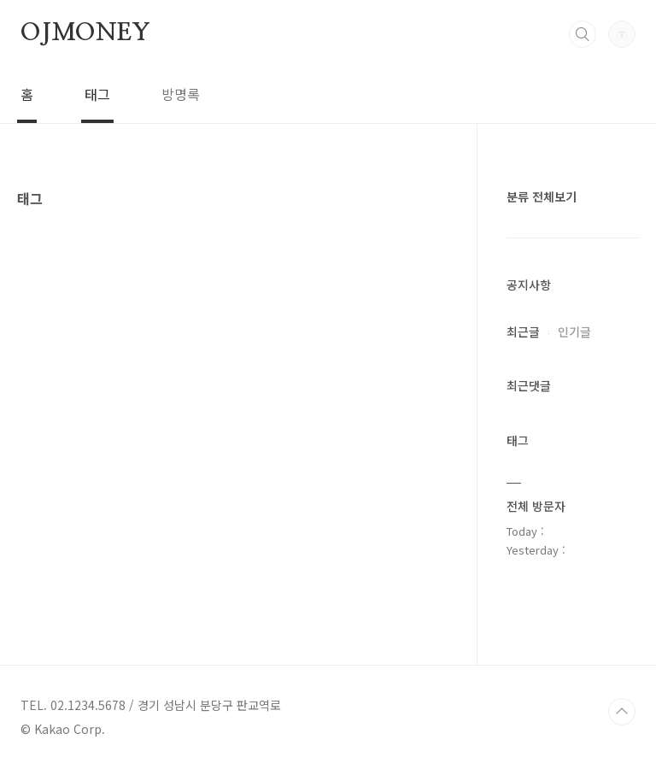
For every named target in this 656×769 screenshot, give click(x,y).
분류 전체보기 (542, 196)
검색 (582, 34)
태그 (97, 94)
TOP (622, 711)
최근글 (523, 331)
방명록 (180, 94)
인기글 (574, 331)
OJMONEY (85, 33)
